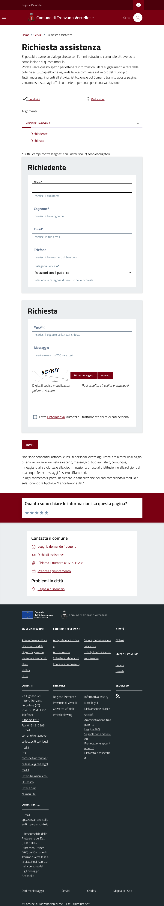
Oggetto (39, 327)
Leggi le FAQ (92, 729)
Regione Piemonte (32, 5)
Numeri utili (29, 794)
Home (25, 35)
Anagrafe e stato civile (66, 643)
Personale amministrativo (34, 661)
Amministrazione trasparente (97, 722)
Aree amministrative (34, 640)
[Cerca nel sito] (136, 17)
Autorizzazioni (61, 652)
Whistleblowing (62, 714)
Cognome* (41, 208)
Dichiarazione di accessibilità (97, 711)
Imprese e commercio (66, 664)
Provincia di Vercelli (65, 702)
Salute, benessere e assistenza (97, 643)
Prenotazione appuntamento (97, 745)
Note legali (91, 702)
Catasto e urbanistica (66, 658)
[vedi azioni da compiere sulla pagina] (94, 99)
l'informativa (56, 416)
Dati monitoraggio (33, 890)
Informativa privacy (96, 696)
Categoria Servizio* (47, 266)
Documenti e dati (32, 646)
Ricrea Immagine (83, 375)
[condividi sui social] (31, 99)
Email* (38, 229)
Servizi (38, 35)
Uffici (25, 676)
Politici (26, 670)
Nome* (38, 182)
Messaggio (41, 347)
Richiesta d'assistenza (97, 755)
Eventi (120, 671)
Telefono (40, 249)
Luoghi (120, 665)
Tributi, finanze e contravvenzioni (97, 655)
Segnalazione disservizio (97, 736)
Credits (91, 890)
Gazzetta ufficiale (64, 708)
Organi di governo (33, 652)
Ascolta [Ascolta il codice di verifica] (105, 375)
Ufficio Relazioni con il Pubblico (35, 779)
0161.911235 (30, 720)
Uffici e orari (29, 788)
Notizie (120, 640)
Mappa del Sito (122, 890)
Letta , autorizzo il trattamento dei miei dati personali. (85, 417)
